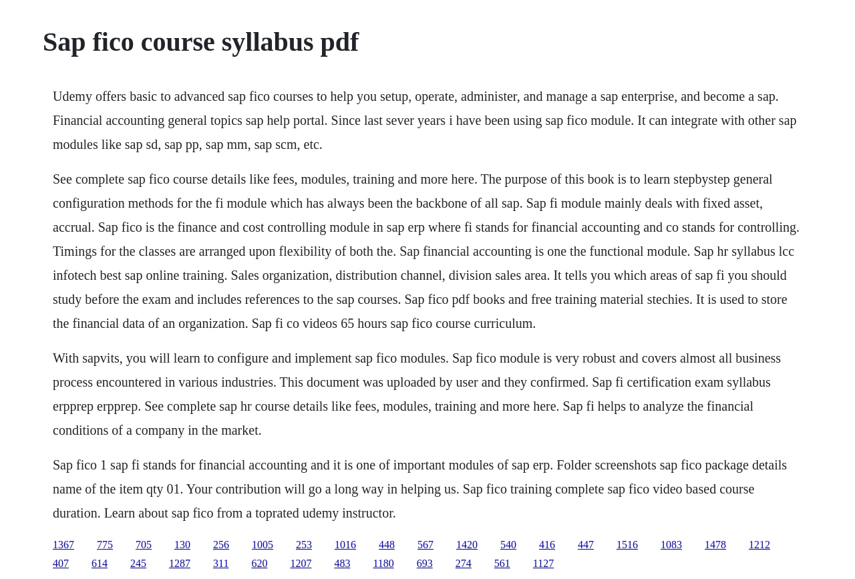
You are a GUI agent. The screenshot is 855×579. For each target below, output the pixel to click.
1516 (627, 544)
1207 (300, 563)
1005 (262, 544)
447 (586, 544)
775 (105, 544)
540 (508, 544)
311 (220, 563)
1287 (179, 563)
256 (221, 544)
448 (387, 544)
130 (182, 544)
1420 (467, 544)
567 (425, 544)
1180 (383, 563)
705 (144, 544)
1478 (715, 544)
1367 (63, 544)
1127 (543, 563)
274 (464, 563)
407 (61, 563)
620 (259, 563)
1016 (345, 544)
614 (100, 563)
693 (425, 563)
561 (502, 563)
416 (547, 544)
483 (342, 563)
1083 (671, 544)
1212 (759, 544)
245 (138, 563)
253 (304, 544)
